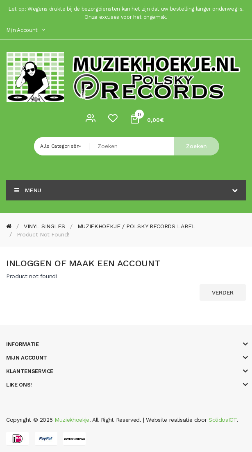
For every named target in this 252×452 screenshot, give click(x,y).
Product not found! (43, 234)
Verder (223, 292)
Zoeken (196, 146)
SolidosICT (223, 419)
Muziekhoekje (71, 419)
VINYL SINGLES (44, 226)
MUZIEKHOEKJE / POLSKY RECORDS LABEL (136, 226)
